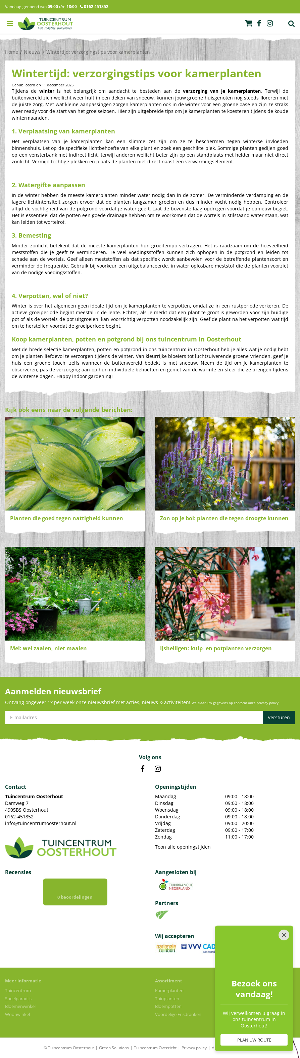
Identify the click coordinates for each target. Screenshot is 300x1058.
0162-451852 (19, 816)
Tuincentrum (18, 990)
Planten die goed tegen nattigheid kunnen (66, 518)
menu (10, 23)
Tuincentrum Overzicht (155, 1048)
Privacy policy (194, 1048)
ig (270, 23)
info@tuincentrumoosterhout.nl (41, 823)
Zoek (292, 23)
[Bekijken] (248, 23)
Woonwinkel (17, 1014)
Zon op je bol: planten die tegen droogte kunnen (224, 518)
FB (143, 769)
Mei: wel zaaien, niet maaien (48, 648)
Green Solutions (114, 1048)
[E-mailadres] (150, 717)
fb (259, 23)
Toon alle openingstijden (183, 847)
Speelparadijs (18, 998)
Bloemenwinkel (20, 1006)
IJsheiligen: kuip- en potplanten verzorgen (216, 648)
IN (158, 769)
